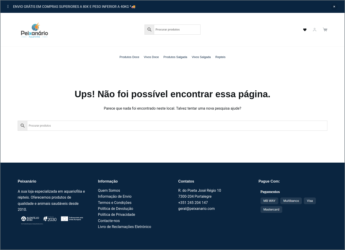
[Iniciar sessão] (314, 29)
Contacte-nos (109, 221)
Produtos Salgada (175, 57)
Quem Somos (109, 190)
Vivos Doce (151, 57)
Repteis (220, 57)
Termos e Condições (114, 202)
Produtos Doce (129, 57)
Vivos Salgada (201, 57)
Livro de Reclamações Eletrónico (124, 227)
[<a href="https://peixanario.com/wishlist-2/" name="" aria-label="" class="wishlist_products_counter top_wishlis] (302, 29)
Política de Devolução (115, 208)
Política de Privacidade (116, 214)
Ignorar (334, 6)
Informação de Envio (114, 196)
